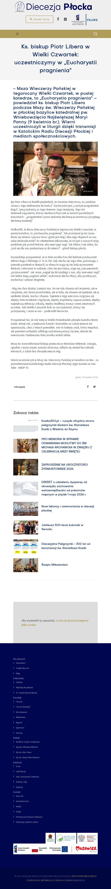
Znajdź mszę (39, 19)
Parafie (18, 806)
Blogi (18, 673)
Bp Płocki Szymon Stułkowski (28, 742)
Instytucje (17, 762)
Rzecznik (19, 796)
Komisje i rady (21, 782)
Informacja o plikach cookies (27, 822)
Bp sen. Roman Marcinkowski (27, 757)
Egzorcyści (20, 727)
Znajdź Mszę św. (22, 668)
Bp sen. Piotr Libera (23, 752)
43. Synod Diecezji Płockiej (26, 692)
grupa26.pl (79, 880)
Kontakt (16, 791)
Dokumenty (18, 678)
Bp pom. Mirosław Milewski (27, 747)
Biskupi (16, 737)
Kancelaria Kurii (22, 801)
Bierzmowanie (21, 712)
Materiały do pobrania (24, 687)
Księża (18, 811)
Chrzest (19, 701)
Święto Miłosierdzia (54, 565)
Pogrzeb (19, 722)
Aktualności (21, 663)
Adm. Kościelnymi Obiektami (27, 776)
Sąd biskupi (21, 771)
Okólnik (19, 682)
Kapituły (19, 787)
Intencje (19, 733)
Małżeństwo (20, 717)
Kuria (18, 766)
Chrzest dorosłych (23, 707)
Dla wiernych (19, 658)
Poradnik (17, 697)
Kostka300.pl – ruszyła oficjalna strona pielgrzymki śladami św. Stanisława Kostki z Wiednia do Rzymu (67, 425)
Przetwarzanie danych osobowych (29, 817)
